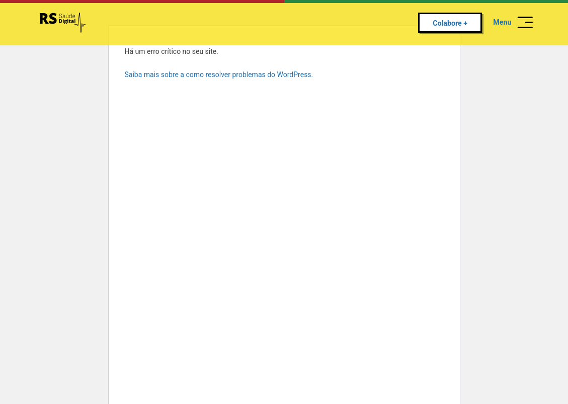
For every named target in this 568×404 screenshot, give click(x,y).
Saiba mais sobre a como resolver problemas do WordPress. (219, 75)
